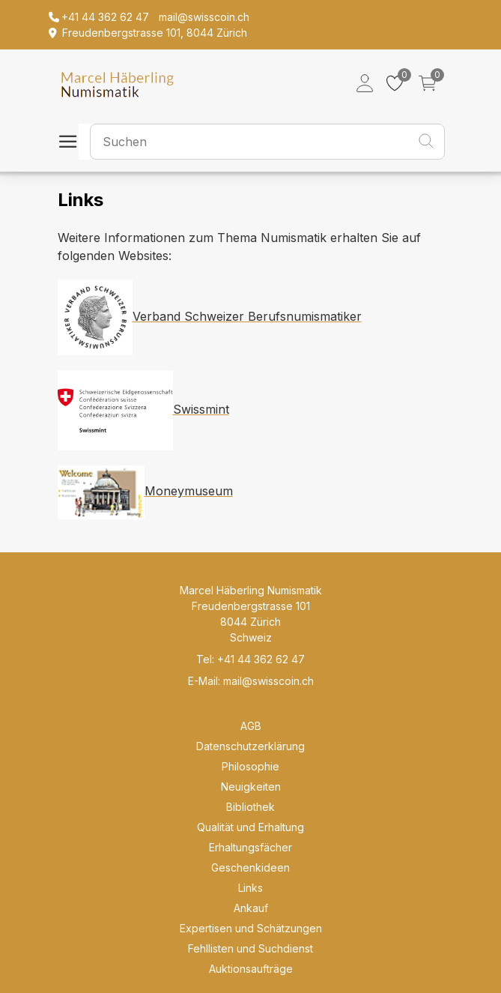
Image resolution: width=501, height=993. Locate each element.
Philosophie (250, 766)
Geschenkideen (250, 867)
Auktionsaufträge (251, 968)
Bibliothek (250, 806)
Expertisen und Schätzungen (251, 928)
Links (250, 887)
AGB (250, 725)
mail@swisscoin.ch (268, 680)
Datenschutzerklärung (250, 746)
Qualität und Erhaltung (250, 827)
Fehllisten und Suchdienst (250, 948)
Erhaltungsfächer (250, 847)
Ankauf (251, 908)
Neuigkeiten (251, 786)
